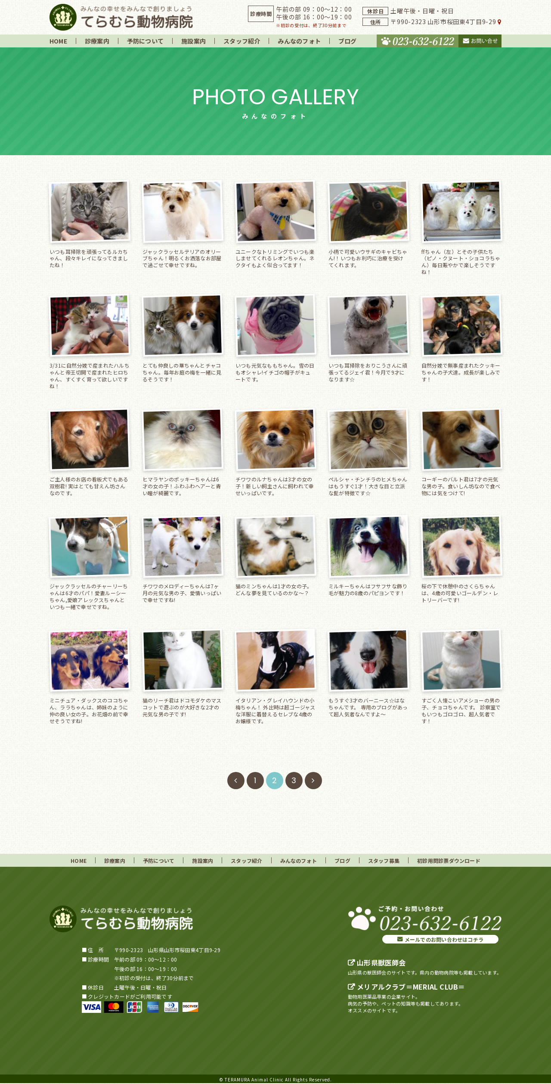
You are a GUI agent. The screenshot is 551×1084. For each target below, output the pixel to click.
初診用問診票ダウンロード (448, 860)
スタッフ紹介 (241, 41)
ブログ (347, 41)
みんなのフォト (299, 41)
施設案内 (193, 41)
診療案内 (97, 41)
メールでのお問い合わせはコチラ (444, 939)
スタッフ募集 (383, 860)
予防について (145, 41)
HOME (58, 41)
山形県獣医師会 (381, 962)
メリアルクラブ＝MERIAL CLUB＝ (411, 986)
